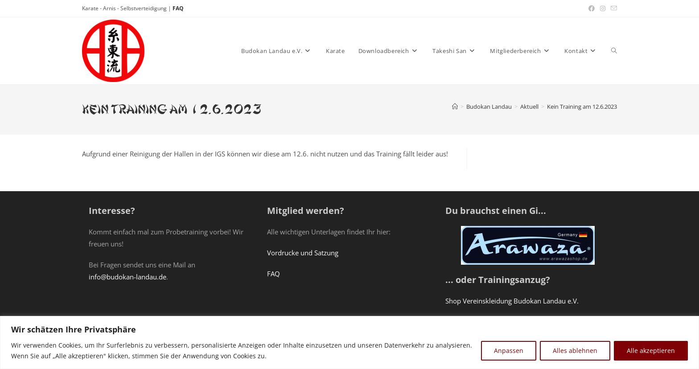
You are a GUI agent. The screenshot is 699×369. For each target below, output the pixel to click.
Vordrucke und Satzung (302, 252)
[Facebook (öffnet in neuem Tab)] (591, 8)
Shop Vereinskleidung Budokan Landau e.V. (512, 300)
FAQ (178, 8)
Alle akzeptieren (651, 350)
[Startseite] (455, 106)
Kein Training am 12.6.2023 (582, 106)
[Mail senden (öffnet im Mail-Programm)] (612, 8)
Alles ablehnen (575, 350)
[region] (349, 342)
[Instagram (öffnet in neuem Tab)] (602, 8)
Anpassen (508, 350)
